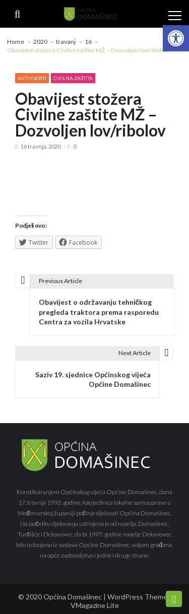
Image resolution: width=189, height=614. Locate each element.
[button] (176, 38)
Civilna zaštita (73, 78)
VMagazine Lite (95, 605)
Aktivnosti (32, 78)
